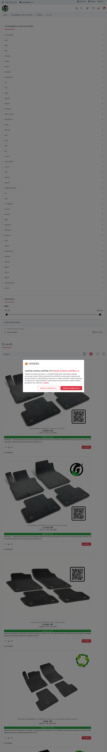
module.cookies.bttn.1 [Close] (71, 388)
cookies (46, 383)
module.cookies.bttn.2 (48, 388)
